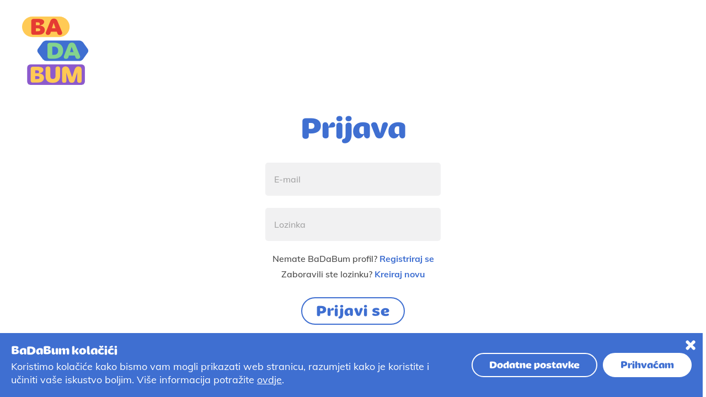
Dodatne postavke (534, 365)
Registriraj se (406, 258)
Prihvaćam (647, 365)
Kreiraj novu (400, 274)
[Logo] (55, 51)
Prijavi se (353, 311)
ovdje (269, 379)
